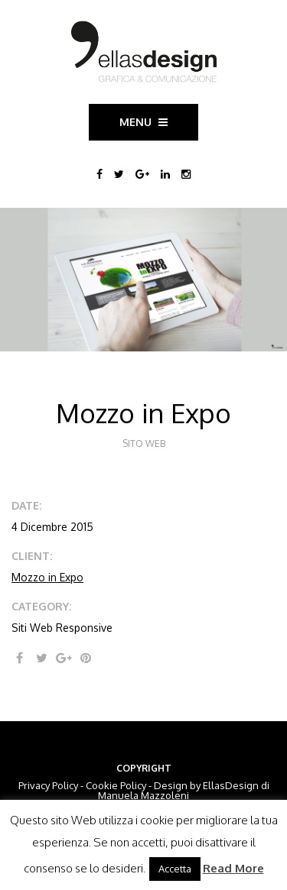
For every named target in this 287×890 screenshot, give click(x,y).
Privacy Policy (48, 785)
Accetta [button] (174, 868)
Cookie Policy (116, 785)
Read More (233, 868)
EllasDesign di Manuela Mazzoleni (183, 790)
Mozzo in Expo (47, 577)
